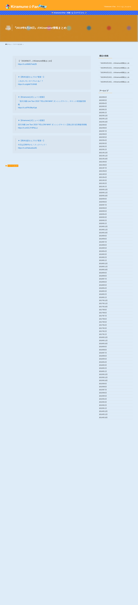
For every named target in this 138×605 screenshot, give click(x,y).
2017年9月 (104, 422)
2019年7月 (104, 319)
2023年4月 (104, 107)
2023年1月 (104, 121)
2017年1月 (104, 459)
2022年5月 (104, 159)
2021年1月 (104, 234)
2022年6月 (104, 154)
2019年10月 (105, 304)
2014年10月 (105, 586)
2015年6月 (104, 549)
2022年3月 (104, 168)
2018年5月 (104, 384)
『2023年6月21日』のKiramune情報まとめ (114, 72)
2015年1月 (104, 572)
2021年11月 (105, 187)
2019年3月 (104, 337)
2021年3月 (104, 225)
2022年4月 (104, 164)
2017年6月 (104, 436)
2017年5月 (104, 441)
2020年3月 (104, 281)
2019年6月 (104, 323)
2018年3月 (104, 394)
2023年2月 (104, 117)
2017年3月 (104, 450)
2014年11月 (105, 582)
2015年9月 (104, 535)
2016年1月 (104, 516)
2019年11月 (105, 300)
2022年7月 (104, 149)
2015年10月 (105, 530)
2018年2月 (104, 398)
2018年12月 (105, 351)
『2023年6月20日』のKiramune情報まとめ (114, 77)
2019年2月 (104, 342)
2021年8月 (104, 201)
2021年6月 (104, 211)
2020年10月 (105, 248)
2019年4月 (104, 333)
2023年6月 (104, 98)
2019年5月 (104, 328)
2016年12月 (105, 464)
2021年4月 (104, 220)
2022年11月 (105, 131)
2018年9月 (104, 365)
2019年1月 (104, 347)
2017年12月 (105, 408)
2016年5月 (104, 497)
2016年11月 (105, 469)
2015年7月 (104, 544)
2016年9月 (104, 478)
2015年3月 (104, 563)
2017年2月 (104, 455)
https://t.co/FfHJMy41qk (27, 108)
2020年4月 (104, 276)
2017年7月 (104, 431)
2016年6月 (104, 492)
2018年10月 (105, 361)
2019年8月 (104, 314)
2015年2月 (104, 567)
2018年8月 (104, 370)
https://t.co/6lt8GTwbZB (27, 64)
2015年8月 (104, 539)
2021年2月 (104, 229)
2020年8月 (104, 258)
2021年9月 (104, 196)
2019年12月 (105, 295)
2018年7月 (104, 375)
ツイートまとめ (13, 166)
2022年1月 (104, 178)
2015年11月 (105, 525)
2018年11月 (105, 356)
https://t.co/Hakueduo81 (27, 148)
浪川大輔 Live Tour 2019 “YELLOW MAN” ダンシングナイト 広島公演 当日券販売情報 (52, 125)
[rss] (131, 1)
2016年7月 (104, 488)
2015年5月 (104, 553)
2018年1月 (104, 403)
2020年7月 (104, 262)
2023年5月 (104, 103)
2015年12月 (105, 520)
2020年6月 (104, 267)
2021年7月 (104, 206)
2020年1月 (104, 290)
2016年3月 (104, 506)
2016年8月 (104, 483)
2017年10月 (105, 417)
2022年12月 (105, 126)
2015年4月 (104, 558)
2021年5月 (104, 215)
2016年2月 (104, 511)
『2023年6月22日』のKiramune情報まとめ (114, 68)
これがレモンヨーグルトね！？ (30, 81)
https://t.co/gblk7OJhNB (27, 84)
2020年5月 (104, 272)
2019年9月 (104, 309)
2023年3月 (104, 112)
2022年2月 (104, 173)
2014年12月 (105, 577)
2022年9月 (104, 140)
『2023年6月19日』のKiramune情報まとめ (114, 82)
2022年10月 (105, 135)
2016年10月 (105, 473)
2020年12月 (105, 239)
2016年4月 (104, 502)
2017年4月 (104, 445)
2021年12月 (105, 182)
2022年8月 (104, 145)
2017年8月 (104, 427)
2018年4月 (104, 389)
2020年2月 (104, 286)
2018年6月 (104, 380)
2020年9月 (104, 253)
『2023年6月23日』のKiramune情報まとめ (114, 63)
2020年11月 (105, 243)
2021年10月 (105, 192)
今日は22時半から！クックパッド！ (32, 145)
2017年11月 (105, 412)
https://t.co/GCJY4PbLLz (28, 128)
